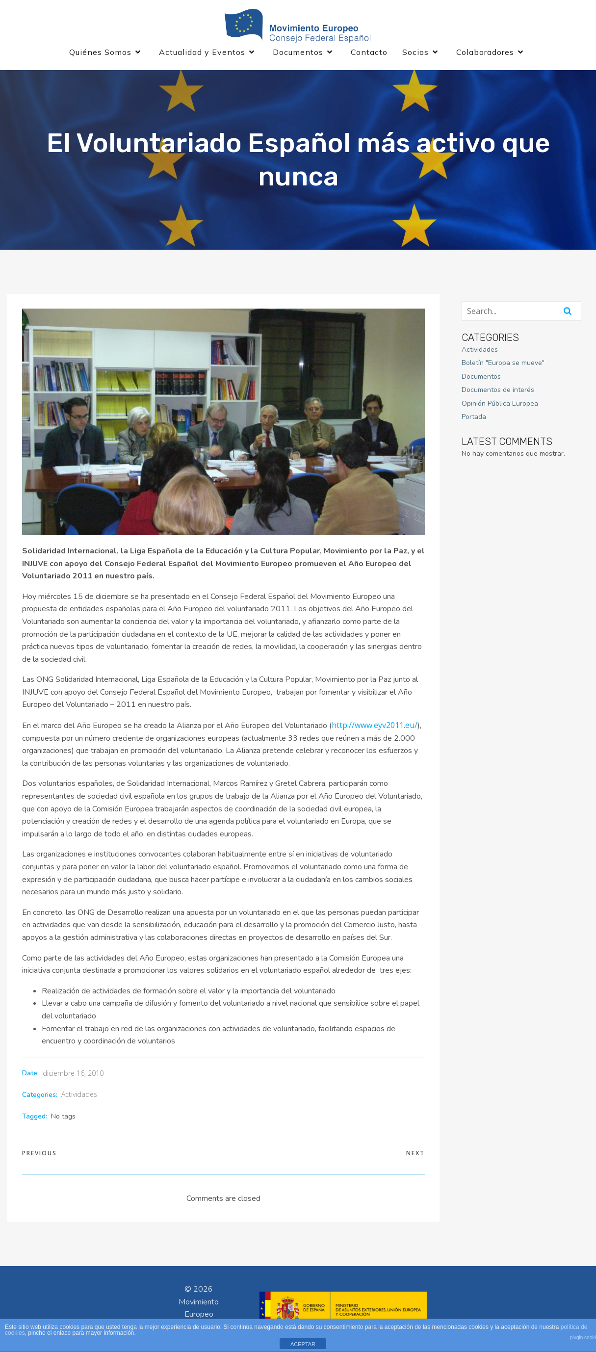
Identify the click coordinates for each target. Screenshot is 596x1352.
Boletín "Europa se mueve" (503, 364)
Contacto (369, 53)
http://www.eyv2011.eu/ (374, 726)
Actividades (79, 1095)
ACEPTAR (302, 1344)
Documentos (481, 378)
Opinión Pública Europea (500, 405)
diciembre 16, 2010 (73, 1074)
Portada (474, 418)
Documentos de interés (498, 391)
